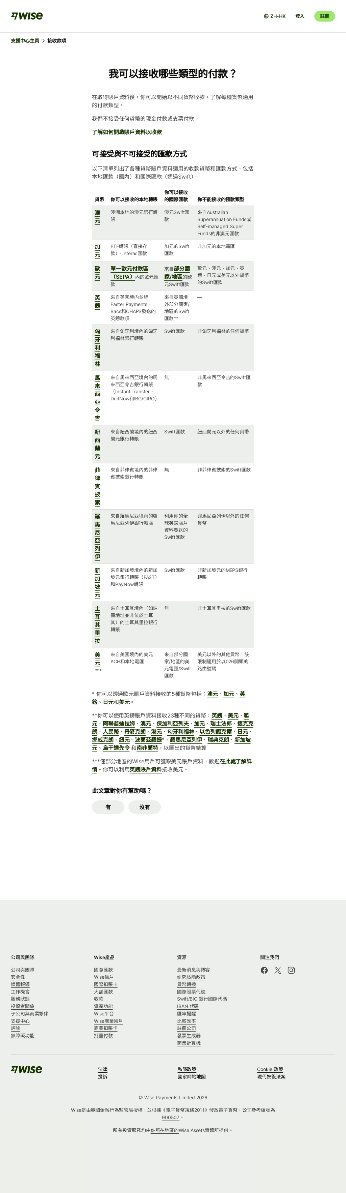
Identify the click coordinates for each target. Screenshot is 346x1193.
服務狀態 (20, 999)
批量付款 (103, 1035)
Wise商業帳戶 (108, 1021)
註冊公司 (186, 1028)
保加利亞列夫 (172, 723)
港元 (156, 731)
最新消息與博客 (193, 970)
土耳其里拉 (97, 624)
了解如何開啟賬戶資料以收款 (127, 132)
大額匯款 (103, 992)
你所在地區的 (165, 1130)
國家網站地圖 (192, 1076)
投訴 (102, 1076)
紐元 (124, 739)
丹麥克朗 (135, 731)
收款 (98, 999)
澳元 (212, 694)
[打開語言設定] (275, 16)
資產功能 (103, 1006)
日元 (108, 702)
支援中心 (20, 1021)
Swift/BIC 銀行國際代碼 (202, 999)
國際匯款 (103, 970)
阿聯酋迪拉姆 (119, 723)
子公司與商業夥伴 (29, 1013)
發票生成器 (189, 1035)
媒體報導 (20, 984)
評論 (15, 1028)
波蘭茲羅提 (148, 739)
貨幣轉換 (186, 984)
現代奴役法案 (271, 1076)
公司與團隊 (22, 970)
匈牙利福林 (97, 347)
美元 (124, 702)
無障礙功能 (22, 1035)
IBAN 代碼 (188, 1006)
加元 (228, 694)
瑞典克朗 (218, 739)
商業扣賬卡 (106, 1028)
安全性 (18, 977)
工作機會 (20, 992)
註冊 (324, 16)
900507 (171, 1117)
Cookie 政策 (270, 1069)
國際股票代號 (191, 992)
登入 (300, 16)
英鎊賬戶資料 (145, 769)
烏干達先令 (116, 747)
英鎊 (217, 715)
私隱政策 (187, 1069)
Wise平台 (104, 1013)
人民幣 (111, 731)
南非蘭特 (147, 747)
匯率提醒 (186, 1013)
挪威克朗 (103, 739)
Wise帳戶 (104, 977)
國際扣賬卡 (106, 984)
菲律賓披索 (97, 486)
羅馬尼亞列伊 (186, 739)
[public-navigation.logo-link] (27, 1072)
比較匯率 (186, 1021)
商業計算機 (189, 1043)
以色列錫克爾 (215, 731)
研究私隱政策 (191, 977)
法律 (102, 1069)
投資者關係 (22, 1006)
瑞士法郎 (221, 723)
